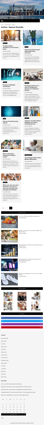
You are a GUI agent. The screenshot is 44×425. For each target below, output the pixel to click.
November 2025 (4, 338)
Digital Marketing (28, 155)
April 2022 (3, 374)
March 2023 (3, 352)
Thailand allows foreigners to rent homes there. (11, 47)
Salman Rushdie (7, 51)
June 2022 (3, 368)
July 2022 (3, 366)
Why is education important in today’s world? (9, 155)
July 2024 (3, 343)
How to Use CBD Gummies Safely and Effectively (29, 216)
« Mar (2, 418)
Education (5, 151)
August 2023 (4, 346)
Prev (3, 208)
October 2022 (4, 357)
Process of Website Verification (9, 85)
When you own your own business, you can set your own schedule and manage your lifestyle (11, 187)
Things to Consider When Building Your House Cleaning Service (33, 122)
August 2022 (4, 363)
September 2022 (4, 360)
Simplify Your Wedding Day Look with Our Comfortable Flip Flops (15, 395)
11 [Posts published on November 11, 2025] (6, 407)
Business (5, 43)
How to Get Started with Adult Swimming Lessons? (32, 51)
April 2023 (3, 349)
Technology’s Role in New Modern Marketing (33, 158)
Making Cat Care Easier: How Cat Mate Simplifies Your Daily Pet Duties (16, 386)
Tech (4, 118)
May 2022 (3, 371)
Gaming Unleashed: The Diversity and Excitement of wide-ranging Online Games (30, 260)
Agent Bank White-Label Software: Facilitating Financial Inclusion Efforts (16, 389)
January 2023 (4, 354)
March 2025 (3, 341)
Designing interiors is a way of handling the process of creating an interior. (32, 88)
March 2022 (3, 377)
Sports (26, 47)
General (4, 82)
